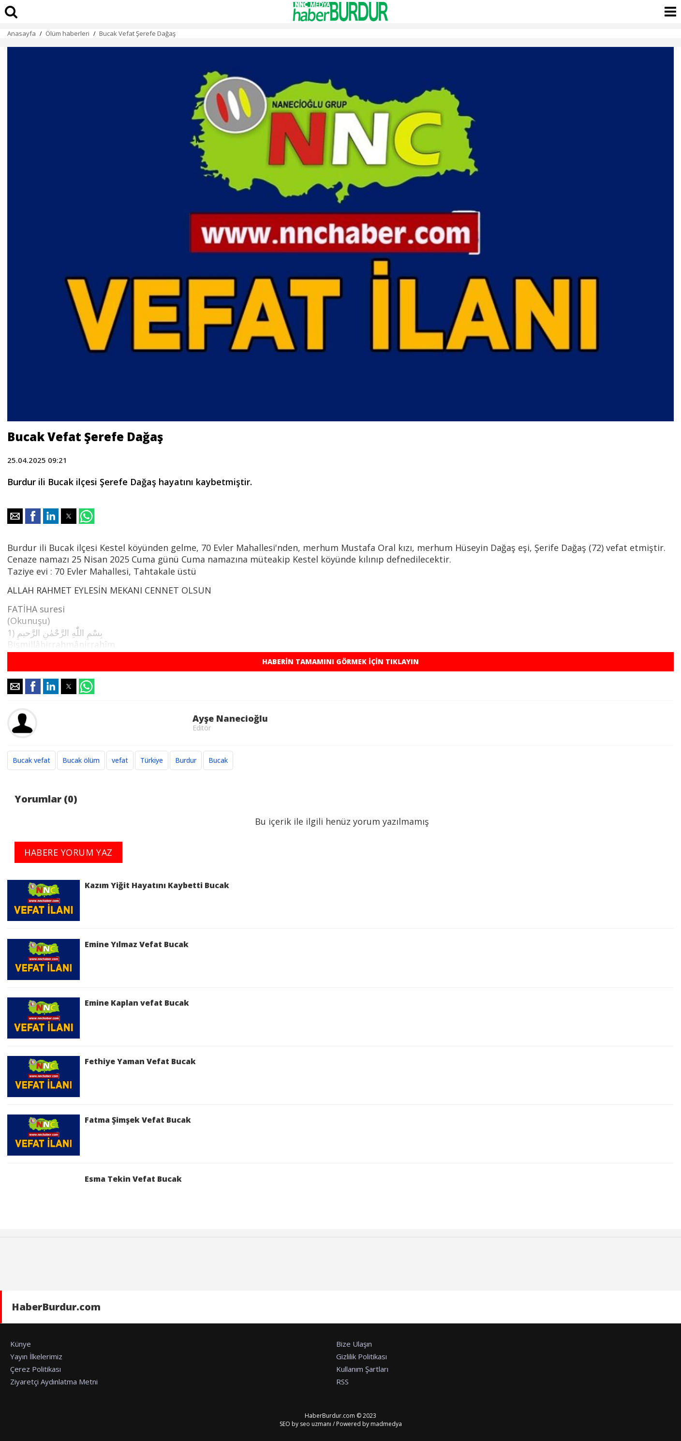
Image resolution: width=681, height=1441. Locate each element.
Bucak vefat (31, 760)
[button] (15, 516)
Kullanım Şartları (362, 1369)
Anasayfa (21, 33)
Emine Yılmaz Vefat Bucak (98, 959)
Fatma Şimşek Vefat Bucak (99, 1135)
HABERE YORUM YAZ (68, 852)
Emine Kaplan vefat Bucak (98, 1018)
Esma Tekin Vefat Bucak (94, 1194)
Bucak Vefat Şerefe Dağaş (137, 33)
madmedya (386, 1424)
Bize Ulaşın (354, 1344)
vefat (120, 760)
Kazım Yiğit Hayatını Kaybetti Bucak (118, 900)
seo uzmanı (315, 1424)
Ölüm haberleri (67, 33)
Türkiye (151, 760)
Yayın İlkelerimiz (36, 1356)
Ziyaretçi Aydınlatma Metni (54, 1381)
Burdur (185, 760)
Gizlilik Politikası (361, 1356)
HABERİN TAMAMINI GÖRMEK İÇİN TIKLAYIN (340, 661)
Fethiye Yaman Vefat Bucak (101, 1076)
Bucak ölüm (81, 760)
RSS (342, 1381)
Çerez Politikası (35, 1369)
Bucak (218, 760)
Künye (20, 1344)
